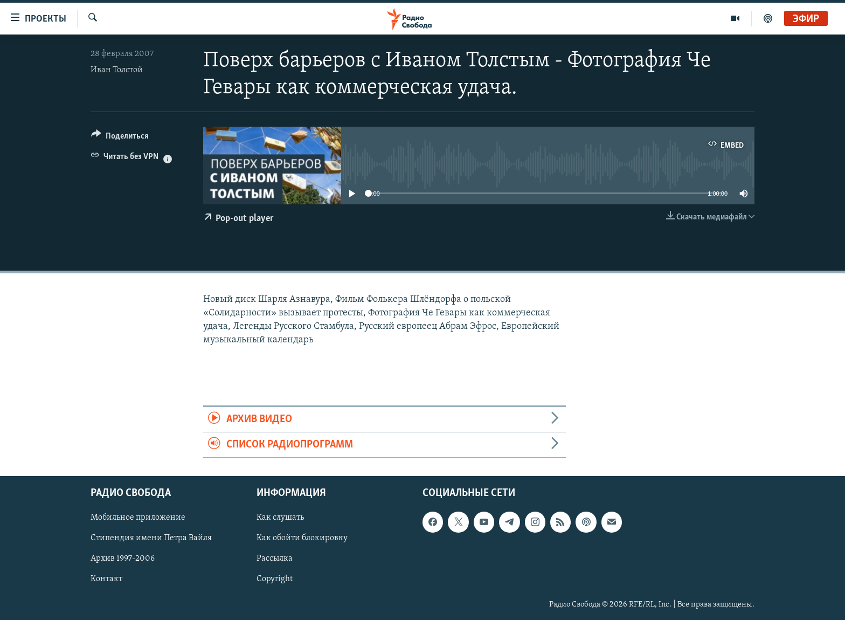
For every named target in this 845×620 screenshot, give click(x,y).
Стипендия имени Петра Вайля (151, 538)
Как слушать (280, 518)
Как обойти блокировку (302, 538)
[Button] (120, 138)
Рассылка (275, 559)
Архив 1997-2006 (123, 559)
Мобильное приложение (138, 518)
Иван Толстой (117, 70)
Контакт (106, 579)
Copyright (275, 579)
